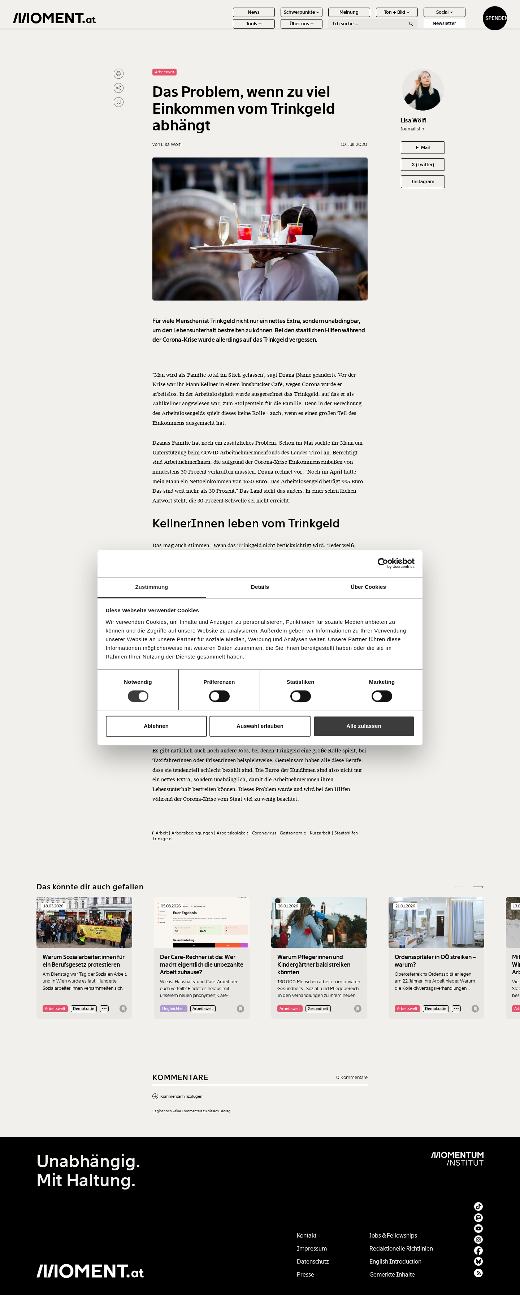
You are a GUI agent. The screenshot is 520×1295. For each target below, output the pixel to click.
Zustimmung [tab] (151, 587)
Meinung (325, 17)
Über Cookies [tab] (368, 587)
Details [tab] (260, 587)
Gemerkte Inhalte (392, 1274)
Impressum (312, 1248)
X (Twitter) (423, 164)
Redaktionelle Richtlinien (401, 1248)
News (231, 17)
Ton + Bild (373, 17)
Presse (305, 1274)
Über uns (278, 29)
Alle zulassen (363, 726)
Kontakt (306, 1235)
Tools (230, 29)
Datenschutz (313, 1261)
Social (421, 17)
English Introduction (395, 1261)
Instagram (422, 181)
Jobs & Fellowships (393, 1235)
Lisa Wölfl (413, 120)
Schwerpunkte (278, 17)
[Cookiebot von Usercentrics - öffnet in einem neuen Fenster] (383, 563)
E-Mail (423, 147)
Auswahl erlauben (260, 726)
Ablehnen (156, 726)
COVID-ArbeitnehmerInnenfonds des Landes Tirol (261, 473)
